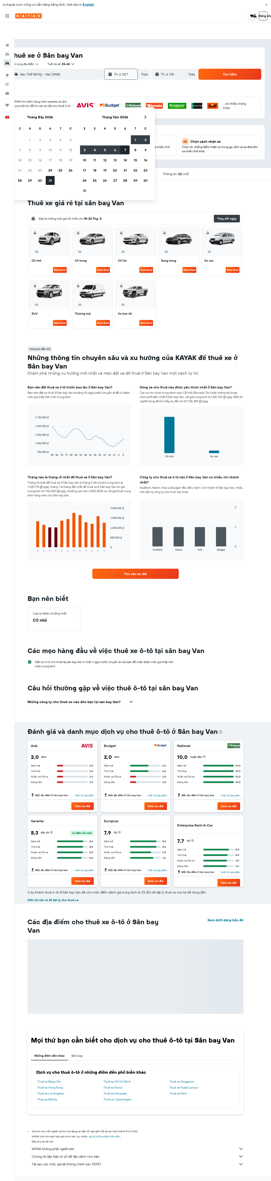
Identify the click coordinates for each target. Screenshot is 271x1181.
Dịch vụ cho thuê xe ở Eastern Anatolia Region (138, 1171)
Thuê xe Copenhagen (125, 1085)
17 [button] (108, 118)
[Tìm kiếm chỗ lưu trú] (7, 38)
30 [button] (98, 138)
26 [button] (128, 128)
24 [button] (108, 128)
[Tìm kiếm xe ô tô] (7, 46)
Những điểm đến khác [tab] (57, 1042)
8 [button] (88, 107)
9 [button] (98, 107)
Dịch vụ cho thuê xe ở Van (185, 1171)
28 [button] (78, 138)
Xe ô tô (60, 1171)
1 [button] (87, 97)
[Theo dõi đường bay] (7, 67)
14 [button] (77, 118)
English (88, 4)
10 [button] (108, 107)
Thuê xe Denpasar (122, 1079)
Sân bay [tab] (84, 1042)
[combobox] (38, 47)
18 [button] (118, 118)
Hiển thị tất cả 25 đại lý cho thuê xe (60, 886)
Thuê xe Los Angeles (57, 1079)
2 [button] (98, 97)
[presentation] (228, 718)
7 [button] (78, 107)
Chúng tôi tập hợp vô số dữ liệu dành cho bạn (145, 1142)
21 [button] (77, 128)
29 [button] (88, 138)
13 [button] (67, 118)
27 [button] (67, 138)
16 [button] (98, 118)
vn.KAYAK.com (43, 1171)
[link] (143, 560)
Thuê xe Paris (185, 1079)
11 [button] (118, 107)
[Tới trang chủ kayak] (28, 15)
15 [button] (88, 118)
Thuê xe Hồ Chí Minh (124, 1067)
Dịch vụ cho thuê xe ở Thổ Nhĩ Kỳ (88, 1171)
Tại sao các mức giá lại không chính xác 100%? (145, 1150)
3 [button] (108, 97)
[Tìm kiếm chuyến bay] (7, 29)
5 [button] (129, 97)
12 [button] (128, 107)
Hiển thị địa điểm (91, 781)
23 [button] (98, 128)
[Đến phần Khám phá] (7, 58)
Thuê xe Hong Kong (57, 1073)
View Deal (67, 255)
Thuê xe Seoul (120, 1073)
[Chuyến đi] (7, 88)
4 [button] (118, 97)
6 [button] (68, 107)
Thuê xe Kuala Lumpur (191, 1073)
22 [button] (88, 128)
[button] (266, 4)
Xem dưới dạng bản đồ (233, 906)
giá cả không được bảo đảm (112, 1122)
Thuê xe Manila (54, 1085)
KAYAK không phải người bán (145, 1134)
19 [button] (128, 118)
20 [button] (67, 128)
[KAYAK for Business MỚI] (7, 76)
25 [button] (118, 128)
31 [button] (108, 138)
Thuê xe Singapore (189, 1067)
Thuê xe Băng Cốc (56, 1067)
